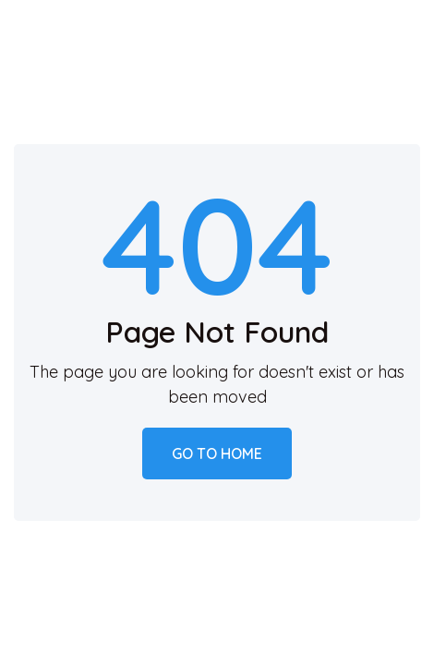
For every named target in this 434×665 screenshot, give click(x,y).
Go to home (217, 453)
